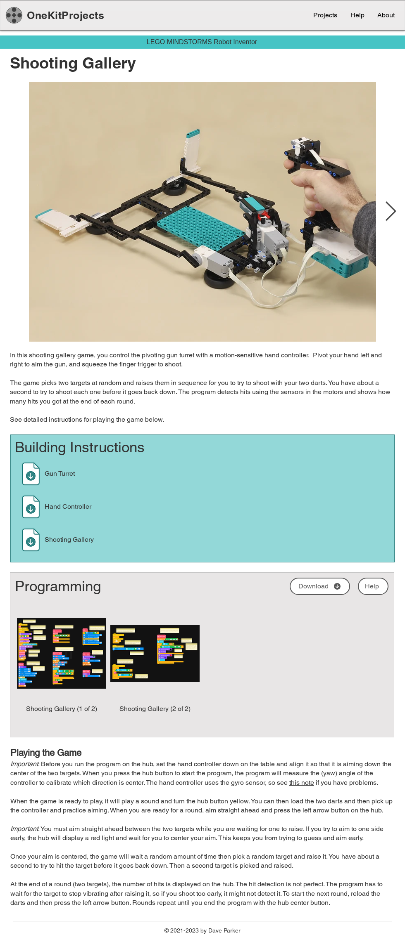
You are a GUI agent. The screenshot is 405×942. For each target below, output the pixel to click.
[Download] (31, 474)
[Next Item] (390, 211)
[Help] (373, 586)
